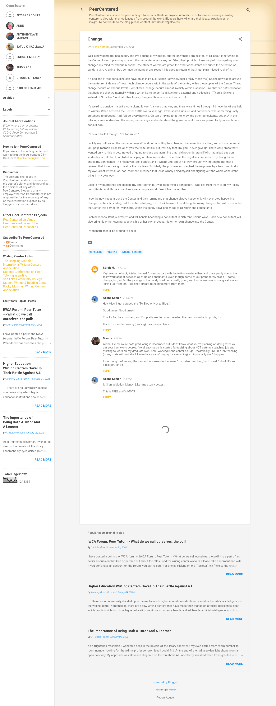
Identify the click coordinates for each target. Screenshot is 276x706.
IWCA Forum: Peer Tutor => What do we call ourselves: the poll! (137, 541)
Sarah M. (109, 267)
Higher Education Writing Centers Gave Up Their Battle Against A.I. (140, 586)
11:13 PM (121, 267)
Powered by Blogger (165, 682)
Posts (11, 242)
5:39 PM (117, 338)
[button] (240, 39)
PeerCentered (103, 9)
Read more (234, 574)
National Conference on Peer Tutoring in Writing (22, 273)
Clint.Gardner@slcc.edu (31, 158)
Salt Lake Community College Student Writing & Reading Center (25, 281)
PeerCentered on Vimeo (19, 219)
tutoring (112, 251)
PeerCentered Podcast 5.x (21, 227)
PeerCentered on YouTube (20, 223)
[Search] (248, 10)
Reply (107, 289)
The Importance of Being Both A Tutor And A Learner (129, 631)
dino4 (173, 690)
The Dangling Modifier (18, 261)
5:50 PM (127, 378)
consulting (95, 251)
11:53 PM (128, 297)
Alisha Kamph (112, 298)
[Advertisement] (165, 488)
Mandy (107, 338)
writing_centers (132, 251)
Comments (15, 245)
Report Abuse (165, 697)
